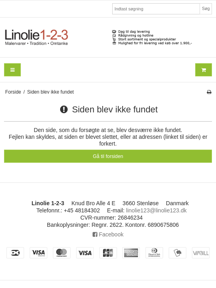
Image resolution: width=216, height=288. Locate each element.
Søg (206, 8)
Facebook (108, 234)
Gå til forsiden (108, 156)
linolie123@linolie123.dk (156, 210)
